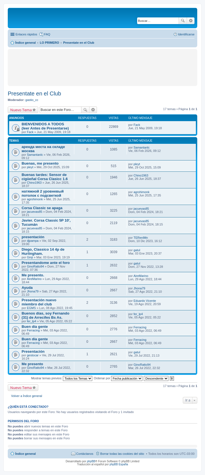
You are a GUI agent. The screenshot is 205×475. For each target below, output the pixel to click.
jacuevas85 (34, 211)
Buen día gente (35, 327)
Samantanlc (35, 154)
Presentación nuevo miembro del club (39, 302)
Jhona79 (33, 291)
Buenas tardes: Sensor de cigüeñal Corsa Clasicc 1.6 (45, 177)
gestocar (33, 355)
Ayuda (27, 287)
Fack (30, 132)
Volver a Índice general (26, 396)
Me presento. (33, 275)
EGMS (31, 308)
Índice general (25, 453)
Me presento (32, 364)
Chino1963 (34, 182)
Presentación (33, 351)
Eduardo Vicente (145, 300)
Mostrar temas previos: (61, 378)
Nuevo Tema (21, 109)
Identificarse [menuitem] (186, 34)
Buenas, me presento (40, 163)
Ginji (30, 257)
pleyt (30, 167)
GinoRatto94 (35, 266)
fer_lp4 (31, 321)
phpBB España (118, 464)
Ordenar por (118, 378)
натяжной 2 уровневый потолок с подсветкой (43, 193)
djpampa (33, 240)
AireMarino (34, 279)
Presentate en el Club (34, 93)
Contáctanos (84, 453)
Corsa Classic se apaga (42, 208)
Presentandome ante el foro (46, 263)
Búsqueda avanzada (190, 20)
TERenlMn (141, 237)
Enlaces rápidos (26, 34)
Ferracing (33, 330)
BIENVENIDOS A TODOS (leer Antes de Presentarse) (45, 126)
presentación (33, 237)
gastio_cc (31, 100)
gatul (137, 250)
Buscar (183, 20)
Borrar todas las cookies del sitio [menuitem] (122, 453)
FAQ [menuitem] (47, 34)
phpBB (91, 461)
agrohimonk (35, 199)
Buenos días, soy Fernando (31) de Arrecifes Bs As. (45, 315)
